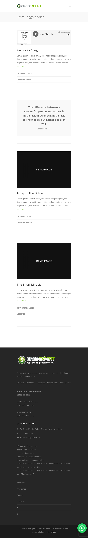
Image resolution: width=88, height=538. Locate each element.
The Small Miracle (29, 284)
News (28, 79)
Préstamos (21, 489)
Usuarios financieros (25, 453)
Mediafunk (51, 532)
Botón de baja (23, 395)
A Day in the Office (30, 193)
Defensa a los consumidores (29, 456)
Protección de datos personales (30, 460)
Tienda (19, 495)
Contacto (21, 501)
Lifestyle (21, 79)
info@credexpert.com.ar (30, 437)
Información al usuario (26, 449)
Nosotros (21, 482)
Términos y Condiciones (27, 446)
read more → (22, 66)
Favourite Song (27, 50)
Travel (29, 222)
